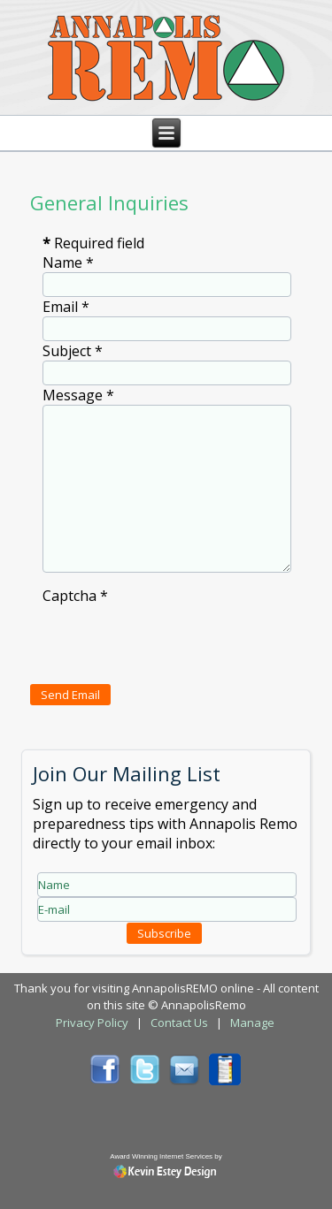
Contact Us (179, 1022)
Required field (93, 243)
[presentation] (177, 639)
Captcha (75, 595)
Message (78, 395)
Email (65, 306)
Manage (252, 1022)
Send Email (70, 695)
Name (68, 262)
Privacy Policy (92, 1022)
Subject (72, 351)
